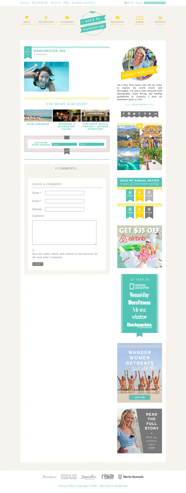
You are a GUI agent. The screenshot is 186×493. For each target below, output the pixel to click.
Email (37, 201)
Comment (38, 215)
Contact (25, 2)
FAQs (66, 2)
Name (37, 192)
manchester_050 (50, 50)
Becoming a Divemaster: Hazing (66, 126)
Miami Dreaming (38, 124)
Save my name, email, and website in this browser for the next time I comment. (65, 255)
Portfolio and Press (83, 2)
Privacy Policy (67, 486)
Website (37, 209)
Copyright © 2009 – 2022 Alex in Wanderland (102, 486)
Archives (56, 2)
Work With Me (40, 2)
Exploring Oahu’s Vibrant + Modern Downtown (95, 126)
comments (40, 54)
